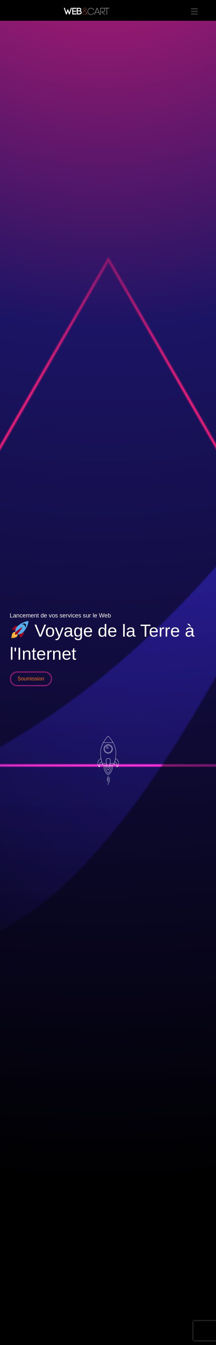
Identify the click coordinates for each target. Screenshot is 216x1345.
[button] (31, 678)
